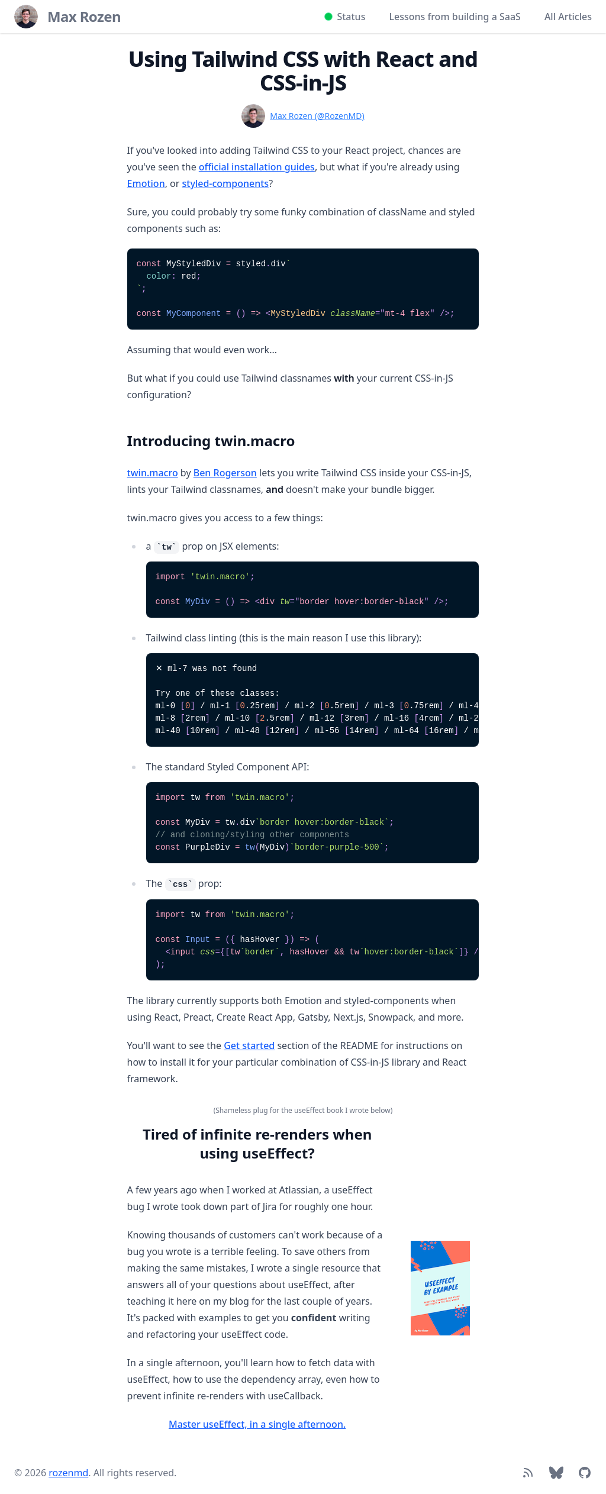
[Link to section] (121, 436)
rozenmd (68, 1472)
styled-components (225, 183)
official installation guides (257, 166)
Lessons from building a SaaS (454, 16)
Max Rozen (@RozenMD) (317, 115)
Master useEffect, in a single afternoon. (257, 1424)
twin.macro (152, 472)
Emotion (146, 183)
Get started (249, 1045)
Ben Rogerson (225, 472)
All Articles (568, 16)
